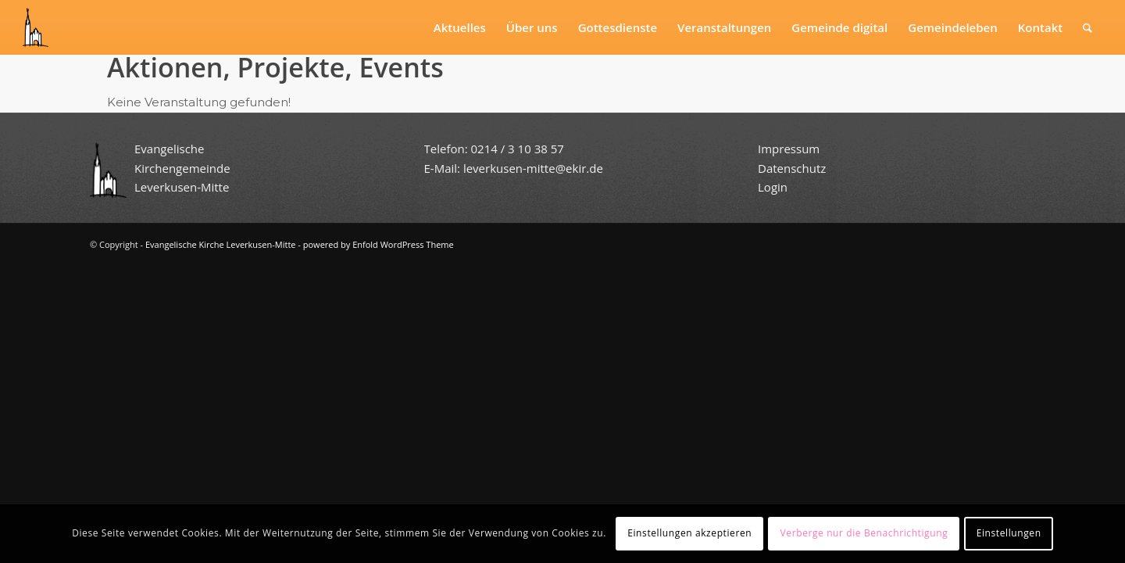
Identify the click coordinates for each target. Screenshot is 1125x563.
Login (773, 187)
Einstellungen (1009, 533)
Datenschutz (793, 168)
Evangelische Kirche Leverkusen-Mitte (220, 244)
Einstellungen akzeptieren (689, 533)
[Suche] (1087, 27)
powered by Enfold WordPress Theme (378, 244)
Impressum (789, 148)
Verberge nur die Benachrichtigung (864, 533)
